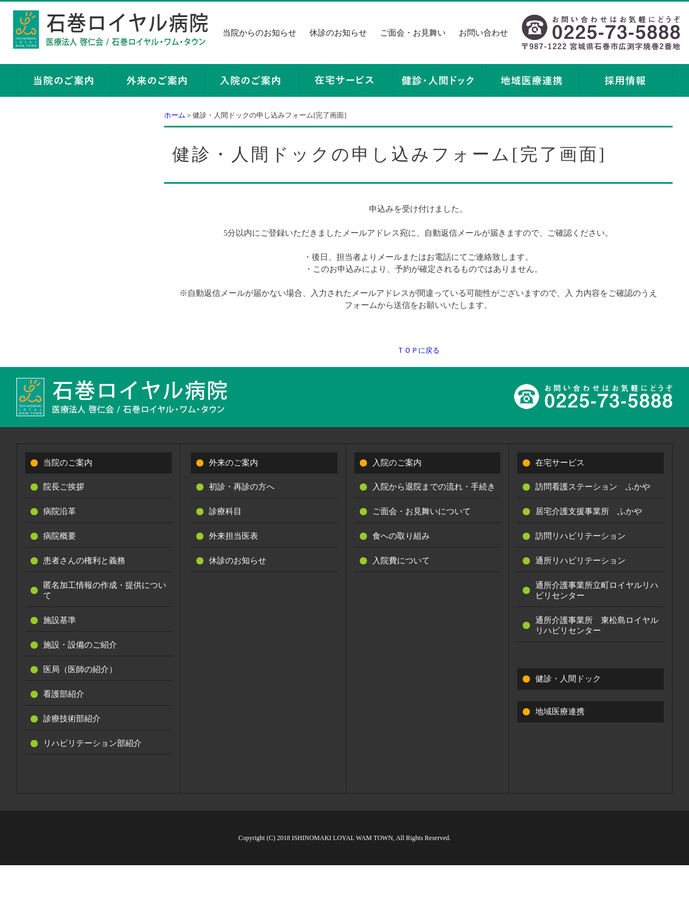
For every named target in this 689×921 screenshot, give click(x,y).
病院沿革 (59, 511)
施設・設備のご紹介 (80, 644)
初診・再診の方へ (242, 486)
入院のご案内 (397, 462)
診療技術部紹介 (72, 718)
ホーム (174, 115)
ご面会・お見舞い (413, 32)
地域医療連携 (560, 711)
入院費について (401, 560)
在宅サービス (560, 462)
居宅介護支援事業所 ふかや (588, 511)
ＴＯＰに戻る (418, 350)
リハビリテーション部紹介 (92, 743)
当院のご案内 (67, 462)
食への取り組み (401, 536)
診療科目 (225, 511)
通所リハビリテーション (580, 560)
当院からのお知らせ (259, 32)
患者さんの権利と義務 (84, 560)
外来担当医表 (233, 536)
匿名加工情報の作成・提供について (104, 590)
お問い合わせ (483, 32)
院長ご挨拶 (63, 486)
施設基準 (59, 620)
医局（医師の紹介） (80, 669)
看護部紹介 (63, 694)
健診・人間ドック (568, 678)
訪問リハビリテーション (580, 536)
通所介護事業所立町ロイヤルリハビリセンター (596, 590)
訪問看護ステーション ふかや (592, 486)
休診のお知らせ (338, 32)
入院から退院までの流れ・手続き (433, 486)
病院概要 (59, 536)
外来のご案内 (233, 462)
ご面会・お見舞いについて (421, 511)
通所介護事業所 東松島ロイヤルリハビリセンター (596, 625)
